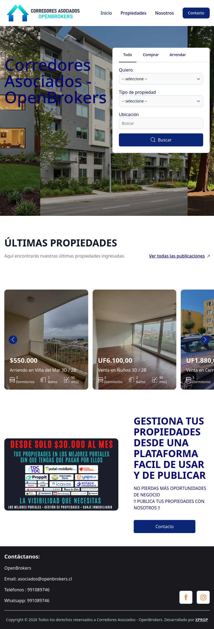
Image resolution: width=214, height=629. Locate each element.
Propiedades (133, 13)
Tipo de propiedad (137, 92)
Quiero (126, 70)
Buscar (161, 140)
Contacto (196, 12)
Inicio (106, 13)
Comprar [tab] (151, 54)
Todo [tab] (127, 54)
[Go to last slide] (13, 339)
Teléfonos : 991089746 (26, 590)
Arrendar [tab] (178, 54)
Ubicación (129, 114)
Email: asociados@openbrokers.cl (38, 579)
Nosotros (164, 13)
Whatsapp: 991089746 (26, 601)
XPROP (201, 619)
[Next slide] (205, 339)
